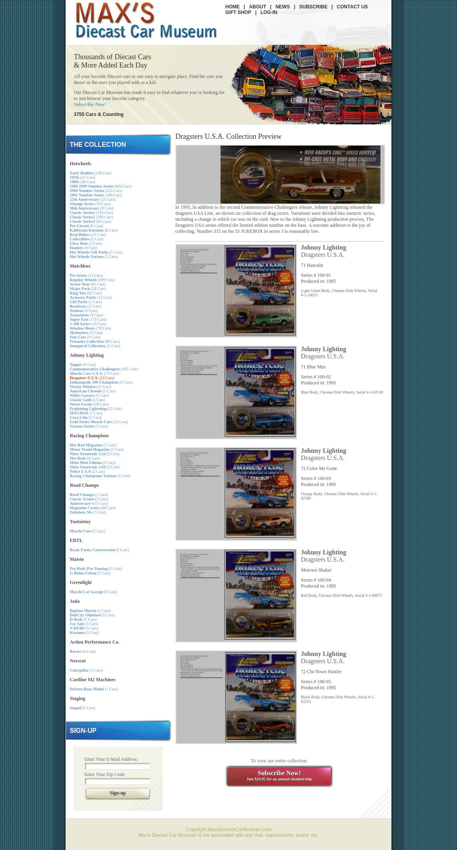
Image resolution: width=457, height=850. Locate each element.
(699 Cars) (92, 280)
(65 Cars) (88, 284)
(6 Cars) (84, 248)
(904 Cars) (101, 186)
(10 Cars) (92, 378)
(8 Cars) (86, 226)
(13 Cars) (88, 234)
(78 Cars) (90, 328)
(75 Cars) (95, 373)
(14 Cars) (99, 422)
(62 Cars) (86, 293)
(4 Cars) (83, 651)
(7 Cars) (86, 413)
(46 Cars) (83, 182)
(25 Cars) (93, 199)
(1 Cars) (89, 494)
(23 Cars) (83, 177)
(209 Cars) (91, 217)
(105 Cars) (104, 369)
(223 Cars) (96, 190)
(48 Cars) (93, 508)
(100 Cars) (91, 173)
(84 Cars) (90, 221)
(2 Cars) (86, 306)
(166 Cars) (96, 195)
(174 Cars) (88, 319)
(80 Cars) (95, 341)
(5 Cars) (87, 239)
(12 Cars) (86, 275)
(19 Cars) (90, 204)
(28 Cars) (88, 288)
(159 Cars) (91, 212)
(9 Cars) (92, 208)
